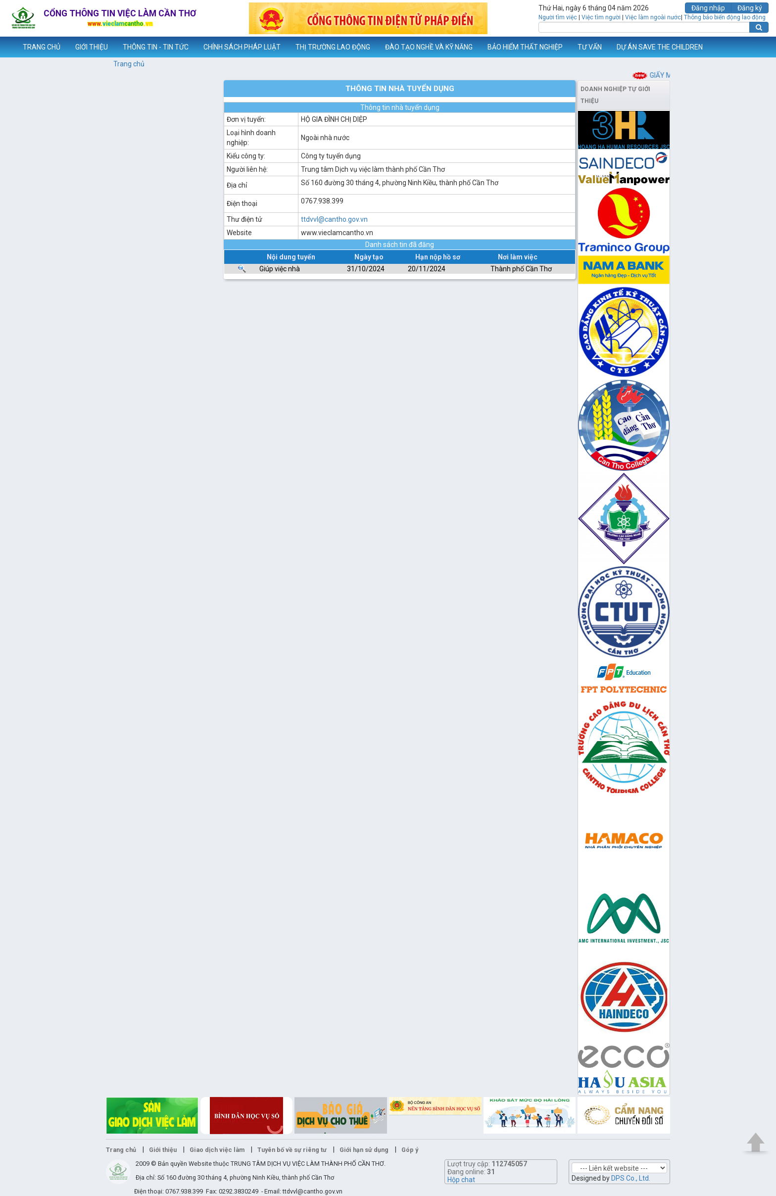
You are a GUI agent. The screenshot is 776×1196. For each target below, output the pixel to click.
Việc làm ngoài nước (653, 17)
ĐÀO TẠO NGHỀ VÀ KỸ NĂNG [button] (429, 47)
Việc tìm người (601, 17)
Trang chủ (129, 64)
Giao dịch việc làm (217, 1149)
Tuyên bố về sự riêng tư (292, 1149)
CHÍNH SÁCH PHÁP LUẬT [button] (242, 47)
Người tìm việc (557, 17)
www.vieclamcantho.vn (7, 47)
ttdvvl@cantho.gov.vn (334, 219)
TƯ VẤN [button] (590, 47)
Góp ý (409, 1149)
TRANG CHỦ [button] (41, 47)
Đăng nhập (708, 8)
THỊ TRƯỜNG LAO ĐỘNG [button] (332, 47)
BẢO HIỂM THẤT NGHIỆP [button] (525, 47)
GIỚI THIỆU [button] (91, 47)
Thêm (755, 47)
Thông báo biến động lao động (725, 17)
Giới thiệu (163, 1149)
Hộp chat (461, 1180)
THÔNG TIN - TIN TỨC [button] (156, 47)
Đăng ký (749, 8)
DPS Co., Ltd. (630, 1178)
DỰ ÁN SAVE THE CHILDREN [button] (660, 47)
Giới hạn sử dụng (364, 1149)
